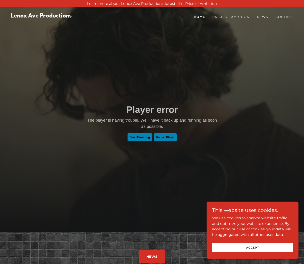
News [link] (262, 17)
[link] (41, 16)
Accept (252, 247)
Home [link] (199, 17)
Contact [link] (284, 17)
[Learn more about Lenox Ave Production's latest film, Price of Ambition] (152, 3)
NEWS (152, 257)
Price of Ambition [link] (231, 17)
